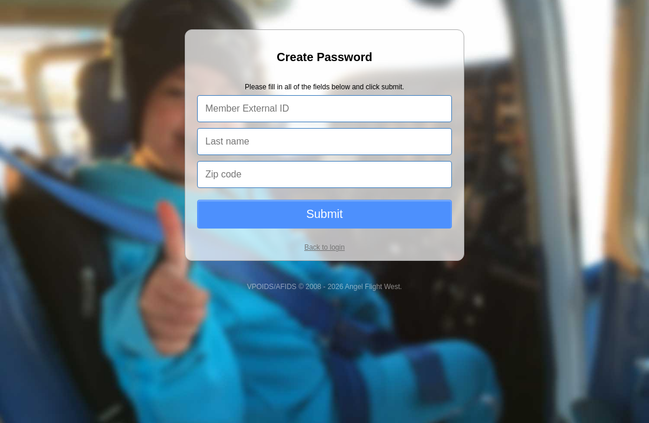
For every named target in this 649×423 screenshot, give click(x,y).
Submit (324, 213)
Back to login (324, 247)
